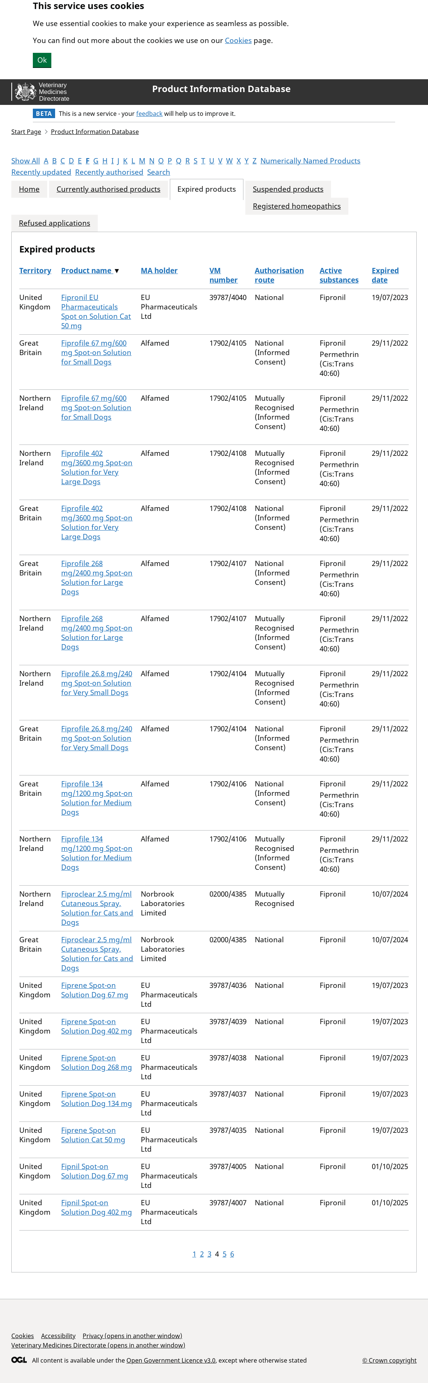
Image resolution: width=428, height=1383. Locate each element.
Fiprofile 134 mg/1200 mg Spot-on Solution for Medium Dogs (96, 798)
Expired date (385, 275)
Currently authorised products (108, 189)
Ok (42, 60)
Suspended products (288, 189)
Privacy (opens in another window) (132, 1336)
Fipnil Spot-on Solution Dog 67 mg (94, 1171)
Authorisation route (279, 275)
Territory (35, 270)
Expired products (206, 189)
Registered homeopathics (297, 206)
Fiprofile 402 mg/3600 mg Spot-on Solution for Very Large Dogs (96, 467)
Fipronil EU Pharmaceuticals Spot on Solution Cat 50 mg (96, 311)
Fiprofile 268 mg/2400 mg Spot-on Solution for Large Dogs (96, 577)
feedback (149, 113)
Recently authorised (109, 172)
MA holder (159, 270)
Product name (87, 270)
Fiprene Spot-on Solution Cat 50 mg (93, 1135)
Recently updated (41, 172)
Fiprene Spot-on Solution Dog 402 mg (96, 1026)
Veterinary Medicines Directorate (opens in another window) (98, 1345)
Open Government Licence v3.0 (171, 1360)
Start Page (26, 132)
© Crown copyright (389, 1360)
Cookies (238, 40)
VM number (223, 275)
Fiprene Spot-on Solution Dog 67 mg (94, 990)
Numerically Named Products (310, 161)
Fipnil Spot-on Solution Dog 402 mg (96, 1207)
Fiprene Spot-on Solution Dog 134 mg (96, 1098)
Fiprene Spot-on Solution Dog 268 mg (96, 1062)
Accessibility (58, 1336)
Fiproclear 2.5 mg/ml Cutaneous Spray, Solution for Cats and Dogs (97, 908)
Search (158, 172)
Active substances (339, 275)
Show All (25, 161)
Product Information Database (221, 88)
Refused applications (54, 223)
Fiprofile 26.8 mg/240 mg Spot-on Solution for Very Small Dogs (96, 683)
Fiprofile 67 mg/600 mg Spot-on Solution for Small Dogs (96, 352)
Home (29, 189)
